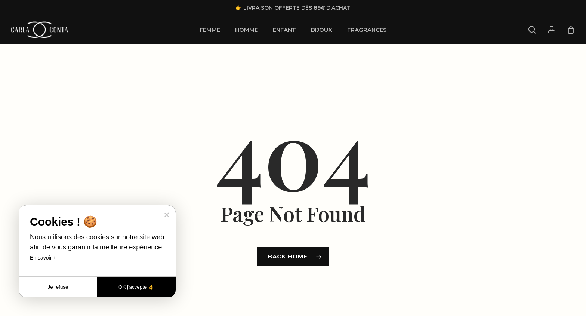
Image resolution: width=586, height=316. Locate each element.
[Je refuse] (166, 214)
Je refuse (58, 287)
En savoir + (43, 258)
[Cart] (571, 30)
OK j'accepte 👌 (136, 287)
